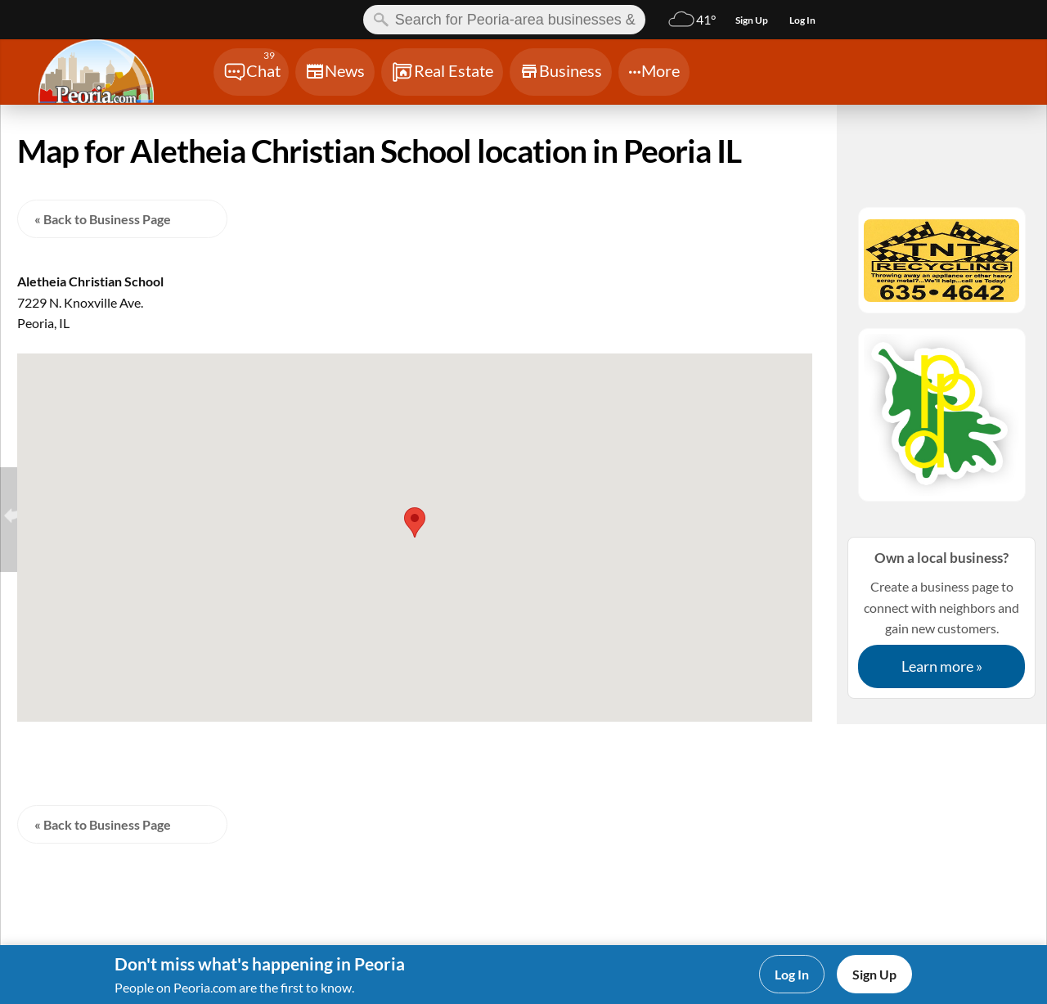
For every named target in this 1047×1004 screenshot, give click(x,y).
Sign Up (874, 974)
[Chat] (251, 72)
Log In (792, 974)
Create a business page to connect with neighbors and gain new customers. (941, 617)
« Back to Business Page (102, 219)
